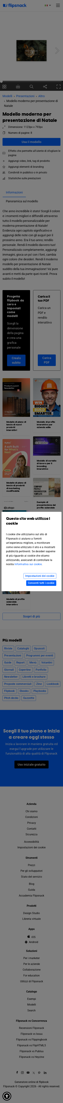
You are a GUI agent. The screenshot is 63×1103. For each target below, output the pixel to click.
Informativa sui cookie (27, 564)
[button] (6, 1096)
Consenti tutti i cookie (41, 583)
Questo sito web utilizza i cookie (31, 523)
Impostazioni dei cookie (40, 575)
